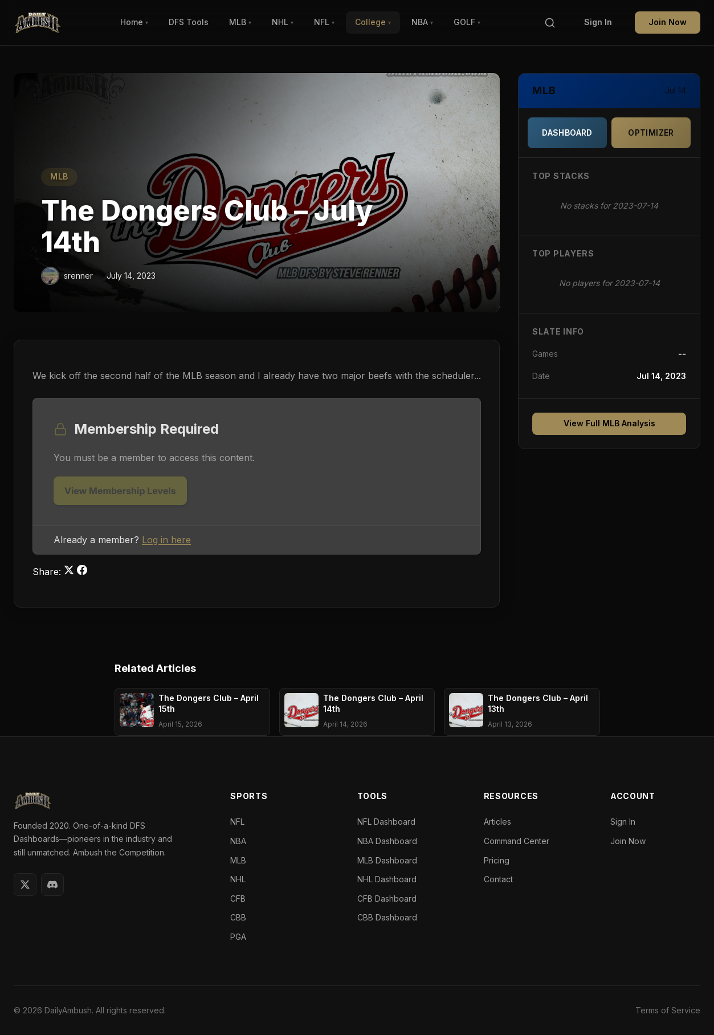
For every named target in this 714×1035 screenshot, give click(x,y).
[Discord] (52, 884)
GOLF (467, 22)
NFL (324, 22)
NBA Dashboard (387, 841)
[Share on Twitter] (70, 571)
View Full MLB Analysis (609, 423)
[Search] (549, 22)
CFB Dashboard (387, 898)
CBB (238, 917)
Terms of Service (667, 1010)
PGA (238, 937)
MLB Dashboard (387, 860)
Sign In (598, 22)
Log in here (166, 539)
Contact (498, 879)
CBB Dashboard (387, 917)
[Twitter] (25, 884)
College (373, 22)
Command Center (516, 841)
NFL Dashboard (386, 821)
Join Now (667, 22)
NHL (282, 22)
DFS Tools (189, 22)
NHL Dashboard (387, 879)
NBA (422, 22)
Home (134, 22)
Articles (497, 821)
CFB (238, 898)
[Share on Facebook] (82, 571)
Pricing (496, 860)
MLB (240, 22)
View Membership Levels (120, 490)
